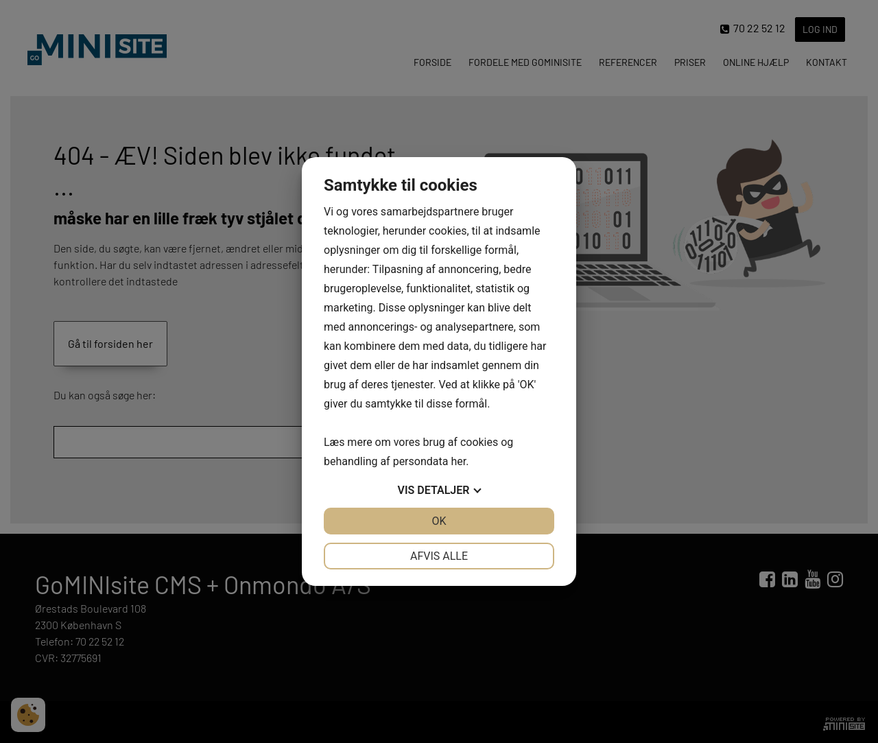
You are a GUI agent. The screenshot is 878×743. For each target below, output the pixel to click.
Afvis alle (439, 556)
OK (438, 521)
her (458, 461)
